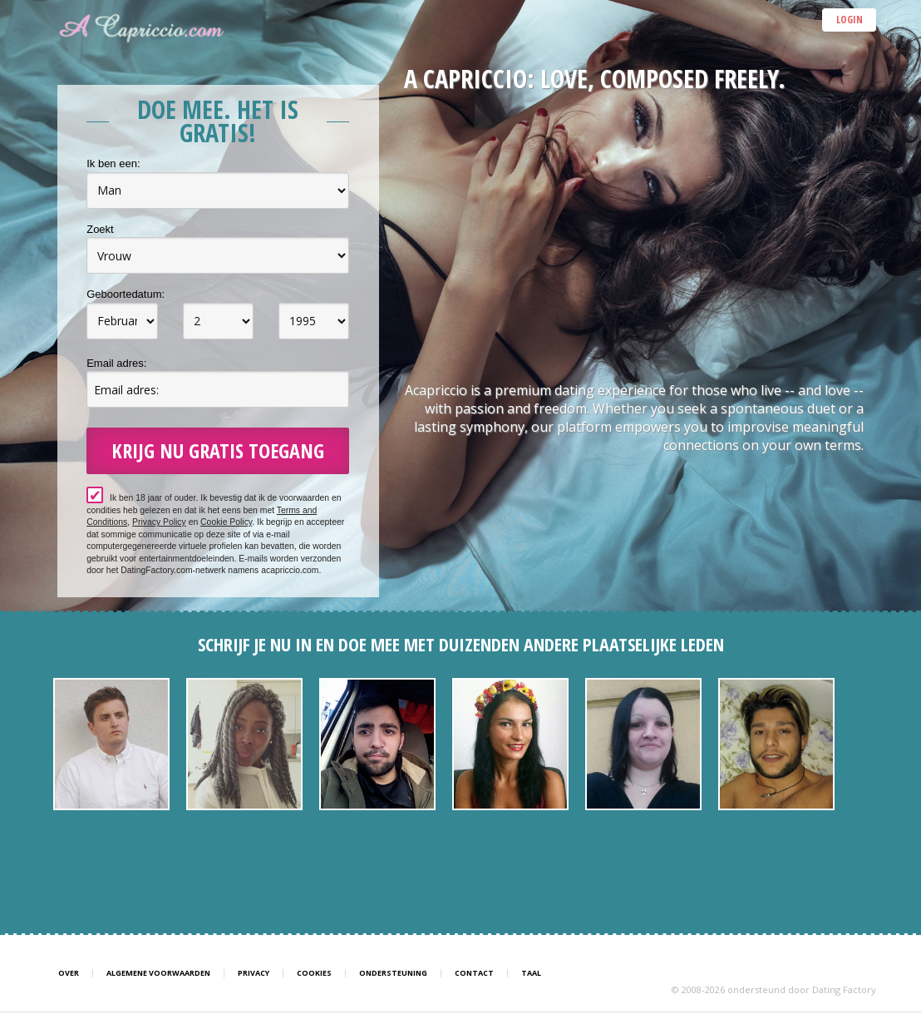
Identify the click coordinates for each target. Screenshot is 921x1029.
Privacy (253, 973)
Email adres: (116, 363)
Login (849, 19)
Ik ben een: (113, 163)
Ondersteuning (393, 973)
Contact (474, 973)
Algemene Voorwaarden (158, 973)
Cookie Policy (226, 522)
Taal (531, 973)
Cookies (314, 973)
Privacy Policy (159, 522)
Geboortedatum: (125, 294)
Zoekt (100, 229)
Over (68, 973)
